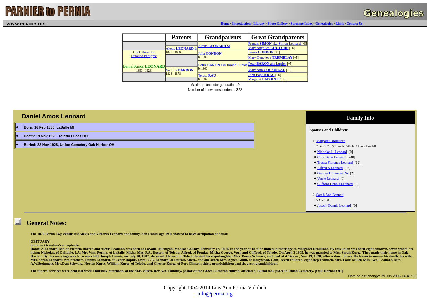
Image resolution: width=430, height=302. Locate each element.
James (261, 52)
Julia (209, 53)
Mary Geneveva (270, 57)
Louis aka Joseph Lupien (222, 65)
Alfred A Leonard (330, 168)
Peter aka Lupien (267, 64)
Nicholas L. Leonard (332, 152)
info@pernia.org (215, 293)
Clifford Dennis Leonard (335, 184)
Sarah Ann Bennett (330, 195)
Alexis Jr (181, 48)
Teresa (207, 75)
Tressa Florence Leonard (335, 162)
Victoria (180, 70)
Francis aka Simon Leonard (274, 43)
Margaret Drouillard (330, 141)
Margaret (264, 79)
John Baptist (261, 75)
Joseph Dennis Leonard (334, 205)
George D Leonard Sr (332, 173)
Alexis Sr (214, 46)
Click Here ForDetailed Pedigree (144, 54)
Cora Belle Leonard (331, 157)
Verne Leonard (328, 178)
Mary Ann (266, 70)
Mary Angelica (268, 48)
